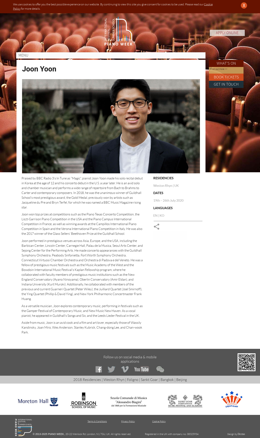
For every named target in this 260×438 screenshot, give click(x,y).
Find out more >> (218, 69)
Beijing (181, 380)
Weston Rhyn (113, 380)
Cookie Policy (159, 421)
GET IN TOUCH (226, 84)
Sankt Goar (149, 380)
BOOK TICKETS (226, 77)
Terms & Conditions (97, 421)
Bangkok (167, 380)
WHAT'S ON (226, 63)
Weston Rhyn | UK (166, 185)
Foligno (132, 380)
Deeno (241, 434)
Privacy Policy (128, 421)
